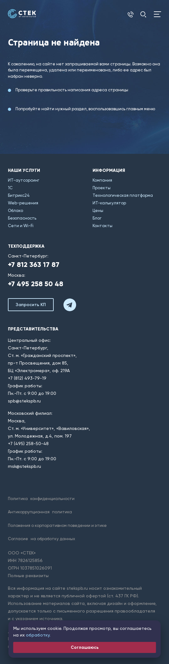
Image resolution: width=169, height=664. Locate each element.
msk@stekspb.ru (24, 466)
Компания (102, 180)
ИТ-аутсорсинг (23, 180)
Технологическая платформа (123, 195)
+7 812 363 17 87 (33, 264)
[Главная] (22, 13)
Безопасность (22, 218)
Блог (97, 218)
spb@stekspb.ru (24, 400)
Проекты (102, 187)
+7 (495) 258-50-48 (28, 443)
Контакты (102, 225)
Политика (41, 498)
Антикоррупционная (40, 512)
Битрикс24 (19, 195)
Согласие (41, 538)
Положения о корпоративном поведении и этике (57, 525)
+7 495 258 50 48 (35, 284)
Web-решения (23, 203)
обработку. (38, 634)
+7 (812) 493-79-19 (27, 378)
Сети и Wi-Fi (20, 225)
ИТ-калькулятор (109, 203)
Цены (98, 210)
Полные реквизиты (28, 575)
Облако (15, 210)
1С (10, 187)
